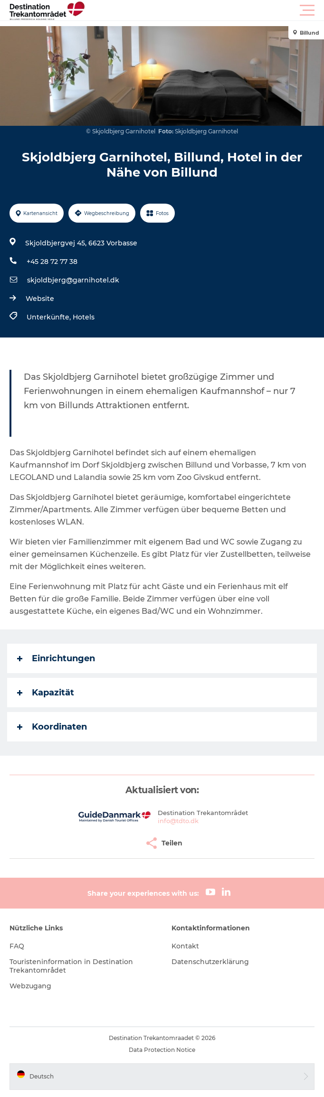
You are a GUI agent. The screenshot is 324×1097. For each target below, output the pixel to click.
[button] (204, 10)
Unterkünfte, (50, 317)
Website (40, 298)
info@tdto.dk (178, 821)
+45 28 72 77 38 (52, 261)
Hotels (84, 317)
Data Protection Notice (162, 1049)
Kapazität (45, 692)
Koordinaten (52, 727)
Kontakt (185, 946)
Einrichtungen (56, 658)
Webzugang (30, 986)
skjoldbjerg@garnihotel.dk (73, 280)
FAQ (17, 946)
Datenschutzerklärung (210, 961)
